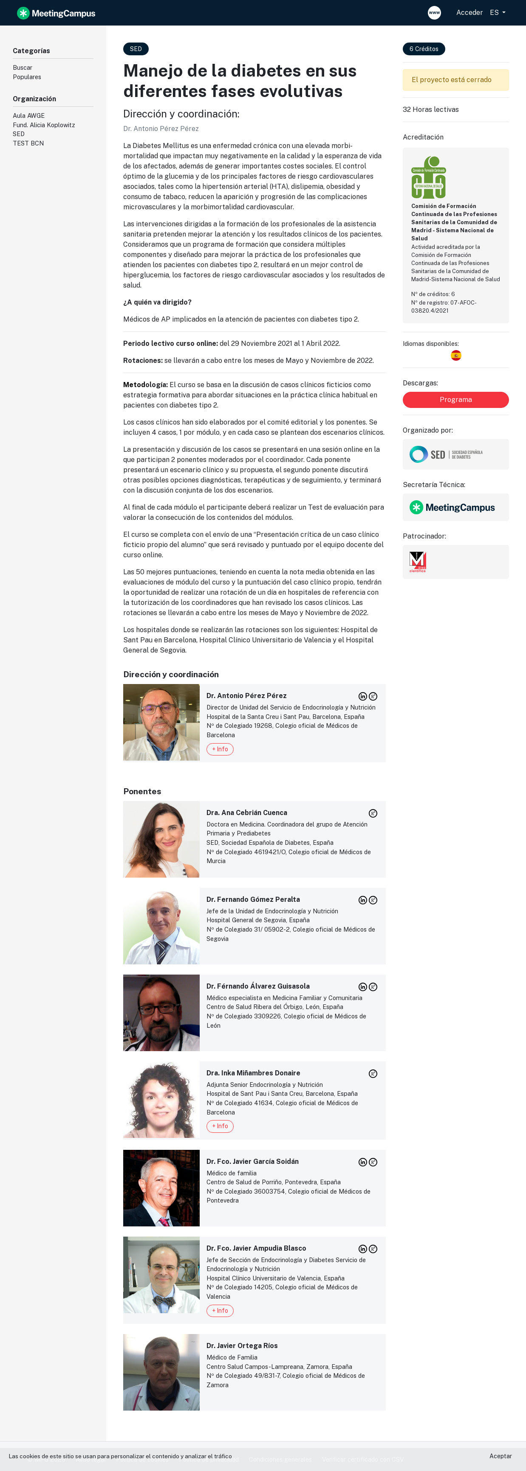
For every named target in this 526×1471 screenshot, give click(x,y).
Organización (34, 99)
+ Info (220, 749)
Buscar (22, 67)
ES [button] (495, 13)
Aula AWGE (29, 115)
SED (19, 133)
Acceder (469, 13)
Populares (27, 76)
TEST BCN (28, 143)
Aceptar (500, 1456)
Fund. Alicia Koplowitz (44, 124)
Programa (456, 400)
